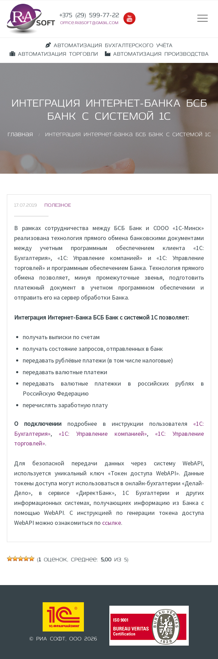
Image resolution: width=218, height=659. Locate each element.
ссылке (111, 523)
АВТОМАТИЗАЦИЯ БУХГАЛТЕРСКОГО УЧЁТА (109, 45)
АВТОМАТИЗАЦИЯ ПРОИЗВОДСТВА (157, 54)
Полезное (57, 205)
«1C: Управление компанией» (103, 433)
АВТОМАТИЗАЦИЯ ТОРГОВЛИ (54, 54)
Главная (20, 135)
